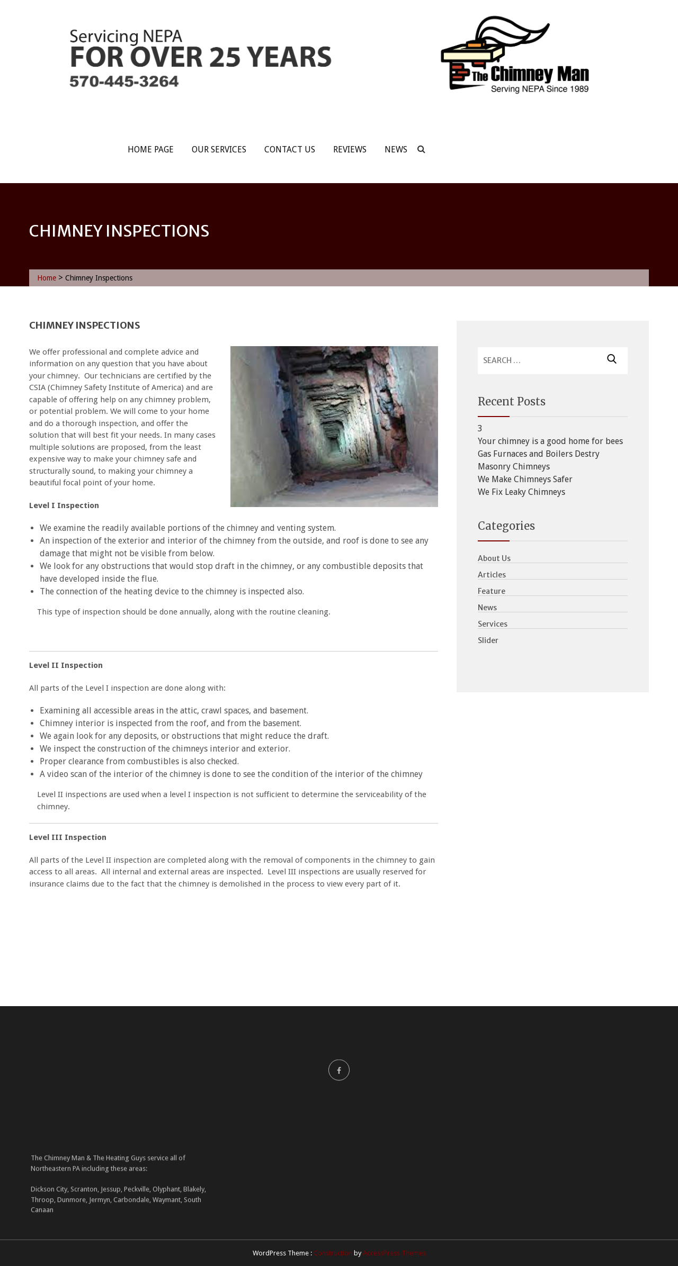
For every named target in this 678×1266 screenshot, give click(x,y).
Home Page (151, 149)
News (396, 149)
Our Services (219, 149)
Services (492, 624)
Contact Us (289, 149)
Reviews (350, 149)
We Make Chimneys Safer (525, 479)
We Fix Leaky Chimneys (521, 492)
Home (46, 278)
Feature (491, 591)
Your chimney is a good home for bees (550, 441)
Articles (492, 574)
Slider (488, 640)
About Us (494, 558)
